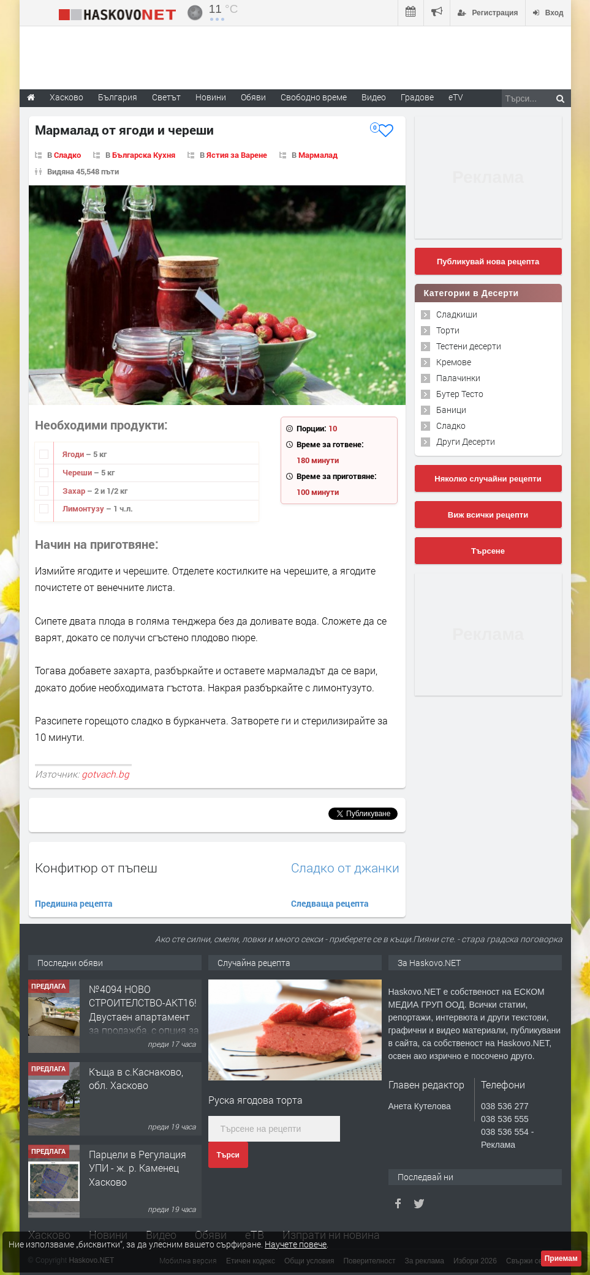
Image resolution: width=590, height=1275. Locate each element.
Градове (417, 97)
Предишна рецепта (74, 903)
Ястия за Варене (236, 154)
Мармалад (318, 154)
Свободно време (314, 97)
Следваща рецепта (330, 903)
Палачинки (458, 378)
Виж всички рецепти (488, 514)
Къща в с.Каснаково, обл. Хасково (136, 1078)
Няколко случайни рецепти (487, 478)
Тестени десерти (468, 346)
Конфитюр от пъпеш (96, 867)
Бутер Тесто (459, 394)
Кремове (453, 362)
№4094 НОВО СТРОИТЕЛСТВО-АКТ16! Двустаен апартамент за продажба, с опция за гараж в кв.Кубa (144, 1016)
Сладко (67, 154)
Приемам (561, 1258)
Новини (210, 97)
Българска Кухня (143, 154)
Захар (74, 490)
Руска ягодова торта (255, 1099)
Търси (228, 1155)
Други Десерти (465, 441)
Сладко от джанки (345, 867)
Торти (448, 330)
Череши (78, 472)
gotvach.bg (105, 774)
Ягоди (74, 453)
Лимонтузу (84, 508)
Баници (451, 409)
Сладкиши (456, 314)
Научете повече (296, 1244)
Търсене (488, 551)
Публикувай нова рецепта (488, 261)
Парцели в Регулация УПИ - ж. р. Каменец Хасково (137, 1168)
